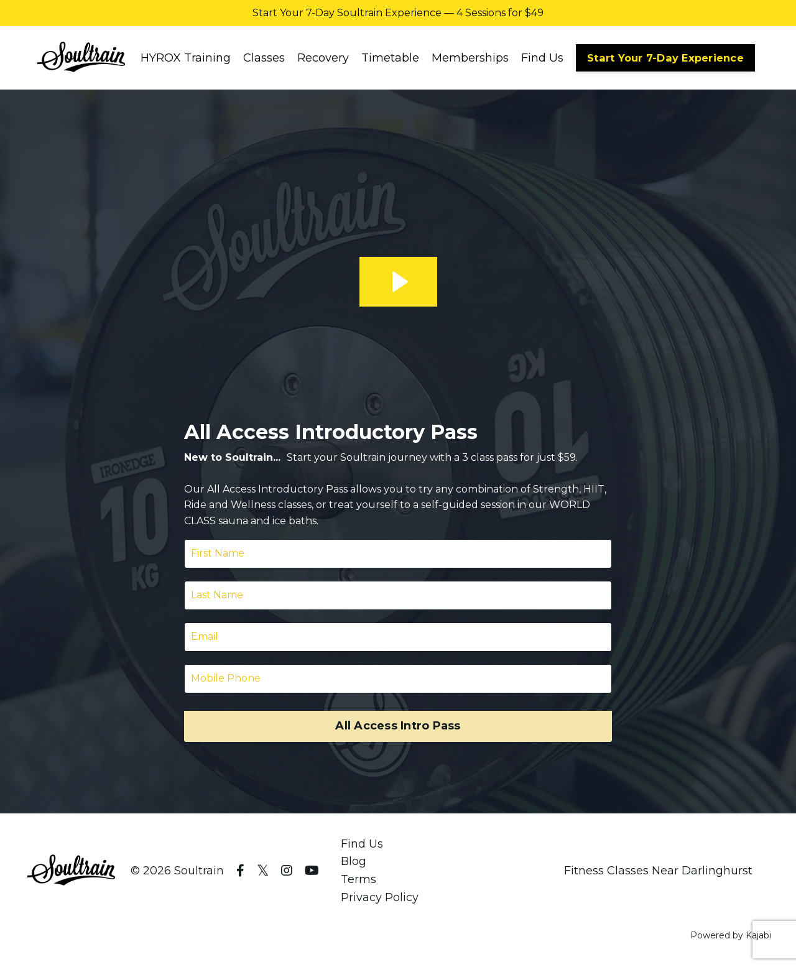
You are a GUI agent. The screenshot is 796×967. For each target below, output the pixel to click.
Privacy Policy (380, 897)
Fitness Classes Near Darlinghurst (658, 870)
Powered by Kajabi (730, 935)
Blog (353, 861)
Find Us (542, 58)
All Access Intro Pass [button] (397, 726)
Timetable (390, 58)
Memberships (470, 58)
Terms (358, 879)
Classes (264, 58)
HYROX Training (186, 58)
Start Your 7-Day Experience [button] (665, 58)
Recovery (323, 58)
